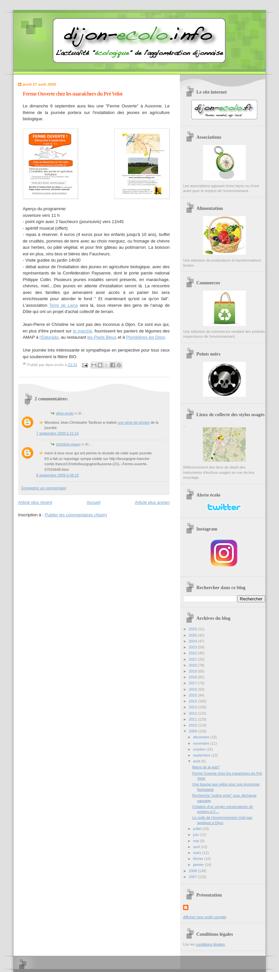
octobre (199, 749)
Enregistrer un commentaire (43, 488)
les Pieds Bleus (102, 337)
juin (196, 835)
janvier (199, 865)
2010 (193, 725)
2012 (193, 713)
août (197, 761)
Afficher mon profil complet (204, 917)
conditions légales (210, 944)
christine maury (68, 444)
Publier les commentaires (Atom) (76, 514)
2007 (193, 877)
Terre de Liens (63, 305)
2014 (193, 701)
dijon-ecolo (64, 413)
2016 (193, 689)
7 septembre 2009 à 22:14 (57, 433)
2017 (193, 683)
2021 (193, 659)
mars (197, 853)
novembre (201, 743)
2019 (193, 671)
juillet (197, 829)
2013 (193, 707)
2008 (193, 871)
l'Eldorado (49, 337)
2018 (193, 677)
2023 (193, 647)
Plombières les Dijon (145, 337)
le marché (82, 331)
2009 (193, 731)
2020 (193, 665)
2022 (193, 653)
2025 (193, 635)
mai (196, 841)
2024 (193, 641)
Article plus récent (35, 502)
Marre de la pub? (206, 767)
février (198, 859)
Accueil (93, 502)
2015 (193, 695)
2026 (193, 629)
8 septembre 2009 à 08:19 (57, 475)
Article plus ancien (152, 502)
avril (197, 847)
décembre (201, 737)
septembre (202, 755)
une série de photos (134, 422)
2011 (193, 719)
